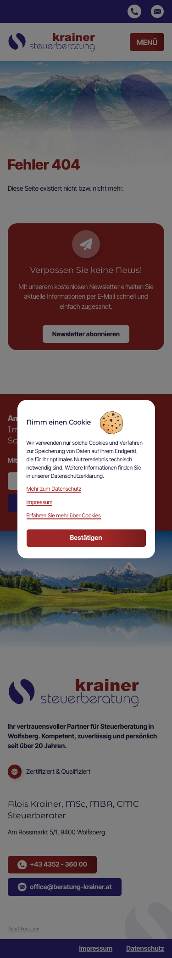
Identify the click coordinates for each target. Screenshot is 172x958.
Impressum (95, 948)
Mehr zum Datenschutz (54, 489)
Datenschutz (145, 948)
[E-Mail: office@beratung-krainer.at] (157, 11)
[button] (134, 11)
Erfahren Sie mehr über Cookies (64, 515)
